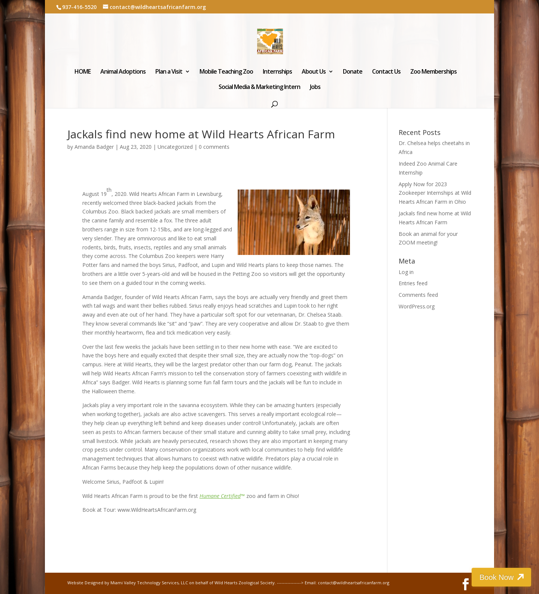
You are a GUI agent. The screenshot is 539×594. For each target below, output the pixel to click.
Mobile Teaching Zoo (226, 72)
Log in (406, 272)
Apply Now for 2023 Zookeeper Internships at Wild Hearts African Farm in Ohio (435, 193)
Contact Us (386, 72)
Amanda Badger (94, 146)
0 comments (214, 146)
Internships (277, 72)
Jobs (315, 87)
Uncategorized (175, 146)
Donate (352, 72)
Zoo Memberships (433, 72)
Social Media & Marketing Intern (259, 87)
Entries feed (413, 283)
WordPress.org (417, 306)
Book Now (497, 577)
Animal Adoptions (123, 72)
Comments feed (418, 294)
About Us (314, 72)
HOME (82, 72)
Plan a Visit (168, 72)
